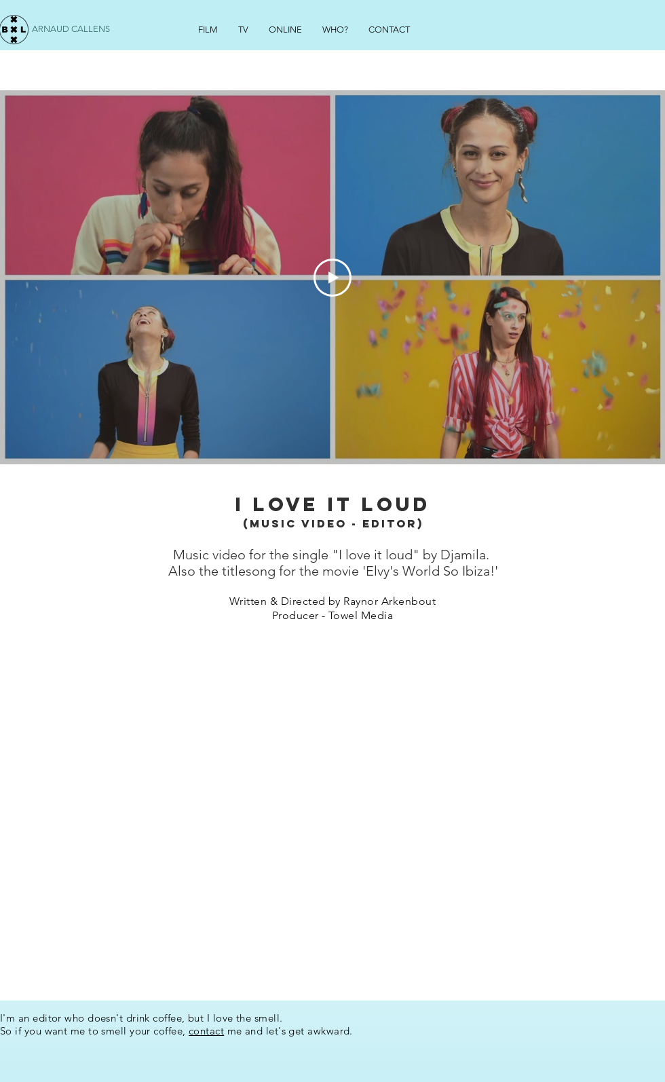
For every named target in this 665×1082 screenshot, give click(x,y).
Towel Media (360, 615)
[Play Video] (333, 278)
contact (206, 1030)
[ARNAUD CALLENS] (72, 29)
